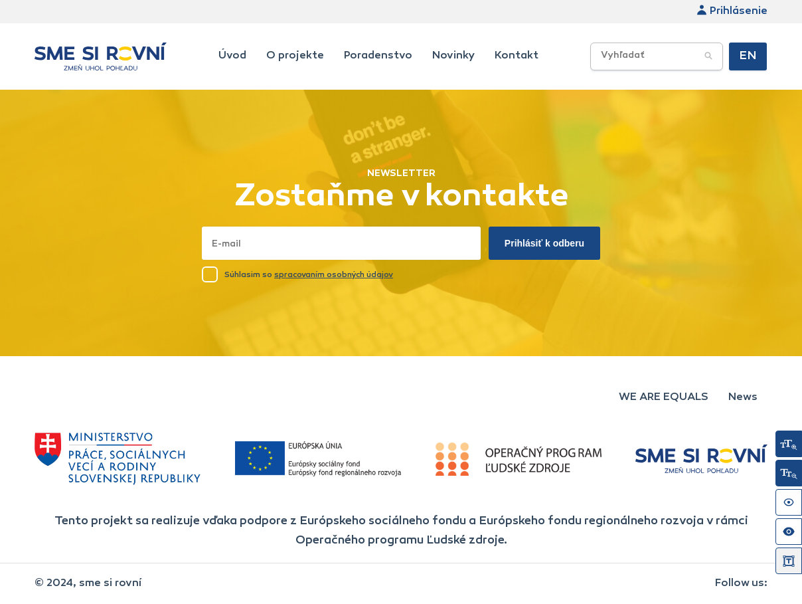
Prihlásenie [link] (731, 11)
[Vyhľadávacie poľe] (656, 56)
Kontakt (516, 55)
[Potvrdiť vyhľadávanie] (708, 56)
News (743, 397)
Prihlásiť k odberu (544, 243)
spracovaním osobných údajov (333, 275)
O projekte (295, 55)
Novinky (453, 55)
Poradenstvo (378, 55)
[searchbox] (678, 56)
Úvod (232, 55)
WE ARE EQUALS (663, 397)
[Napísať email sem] (341, 243)
